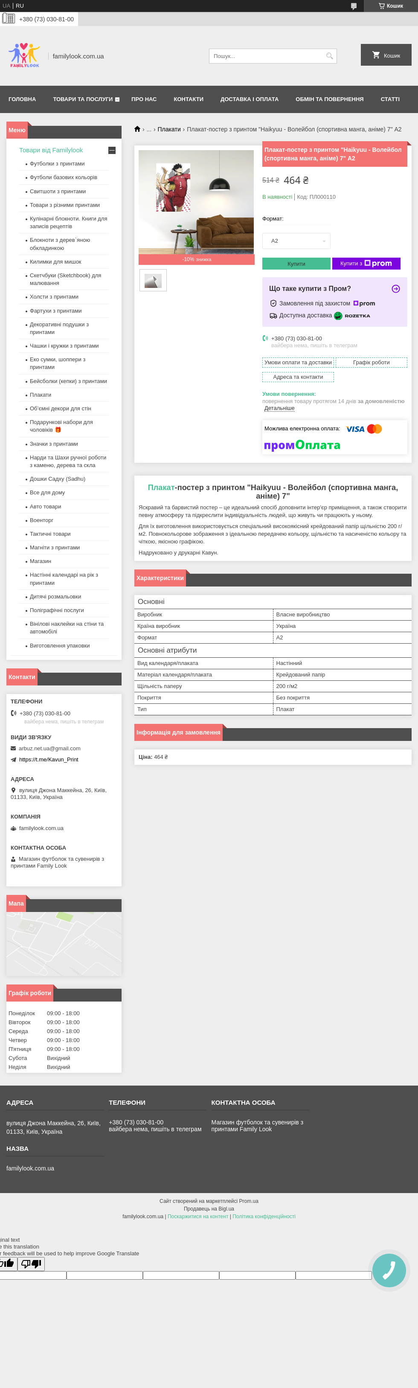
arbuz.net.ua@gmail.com (50, 748)
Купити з (366, 263)
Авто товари (45, 506)
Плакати (169, 129)
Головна (22, 99)
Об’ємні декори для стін (60, 408)
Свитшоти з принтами (58, 191)
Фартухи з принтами (56, 311)
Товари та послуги (83, 99)
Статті (390, 99)
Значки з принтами (54, 444)
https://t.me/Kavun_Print (48, 759)
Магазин (40, 561)
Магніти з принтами (55, 547)
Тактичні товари (50, 534)
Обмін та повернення (329, 99)
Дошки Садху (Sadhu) (57, 479)
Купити (296, 264)
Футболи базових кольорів (63, 177)
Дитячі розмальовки (55, 596)
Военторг (41, 520)
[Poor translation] (31, 1264)
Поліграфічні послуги (57, 610)
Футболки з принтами (57, 163)
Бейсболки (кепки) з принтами (68, 381)
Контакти (189, 99)
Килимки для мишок (55, 261)
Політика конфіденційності (264, 1217)
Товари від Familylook (51, 150)
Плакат (161, 487)
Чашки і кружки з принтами (64, 346)
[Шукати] (329, 56)
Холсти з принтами (54, 296)
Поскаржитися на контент (198, 1217)
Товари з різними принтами (65, 205)
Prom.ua (248, 1201)
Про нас (144, 99)
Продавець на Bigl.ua (209, 1209)
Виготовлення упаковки (60, 645)
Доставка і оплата (250, 99)
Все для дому (47, 492)
